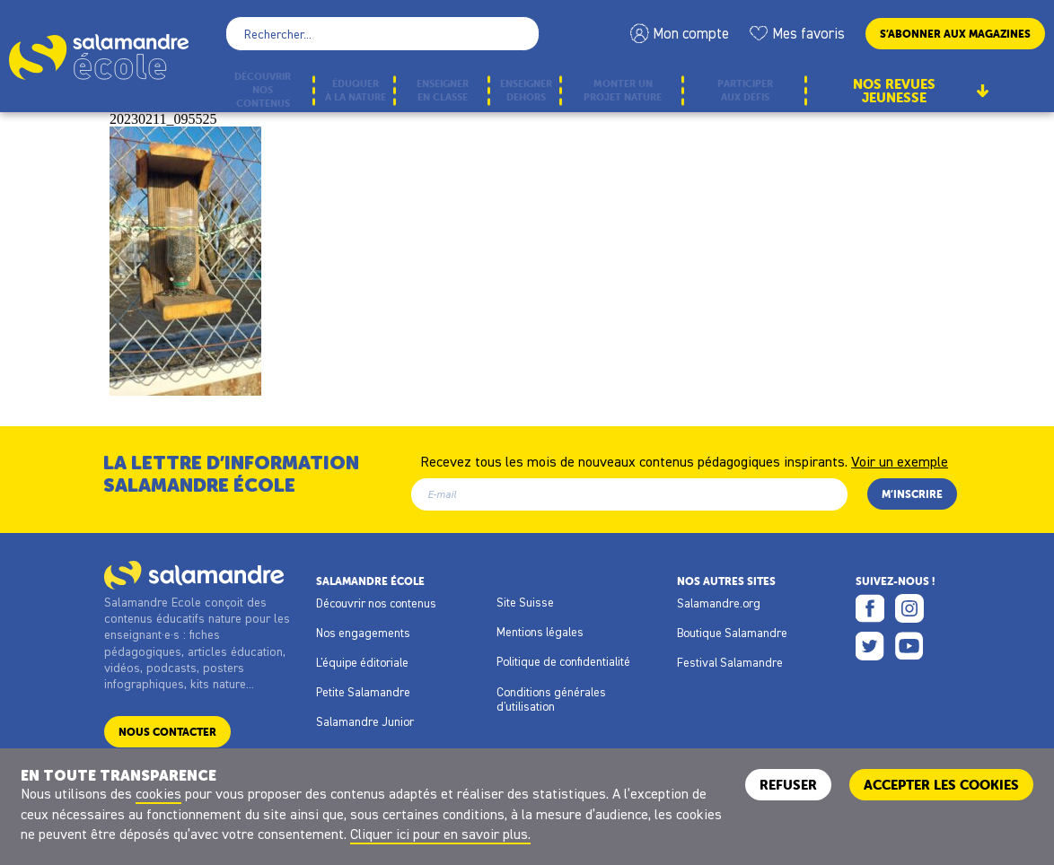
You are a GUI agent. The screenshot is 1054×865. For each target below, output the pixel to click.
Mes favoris (808, 33)
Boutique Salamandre (732, 632)
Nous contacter (167, 731)
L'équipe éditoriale (362, 662)
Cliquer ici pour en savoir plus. (440, 834)
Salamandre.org (718, 603)
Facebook (870, 608)
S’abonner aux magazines (955, 33)
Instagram (909, 608)
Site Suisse (525, 602)
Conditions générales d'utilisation (551, 699)
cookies (158, 793)
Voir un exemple (899, 460)
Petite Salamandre (363, 692)
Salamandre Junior (365, 721)
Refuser (788, 784)
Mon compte (691, 33)
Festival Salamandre (730, 662)
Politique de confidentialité (563, 661)
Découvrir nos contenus (376, 603)
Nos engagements (363, 632)
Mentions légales (540, 632)
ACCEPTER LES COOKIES (941, 784)
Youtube (909, 646)
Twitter (870, 646)
